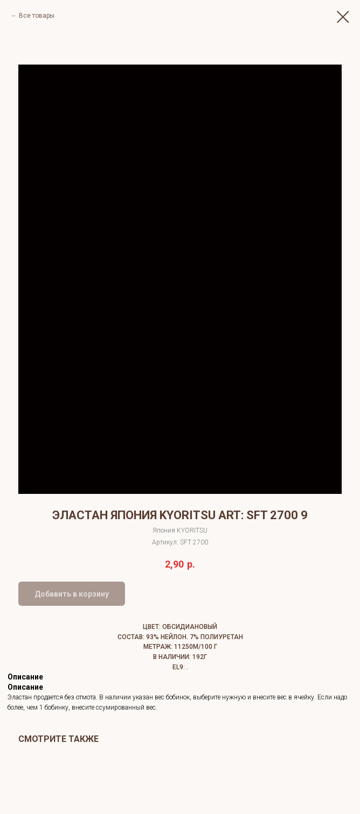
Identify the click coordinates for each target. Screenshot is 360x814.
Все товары (36, 15)
